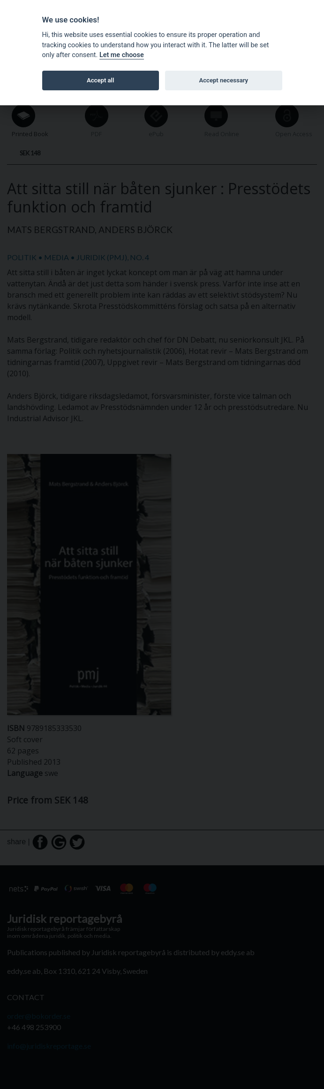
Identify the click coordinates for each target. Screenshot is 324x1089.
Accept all (100, 80)
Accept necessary (223, 80)
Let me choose (121, 55)
